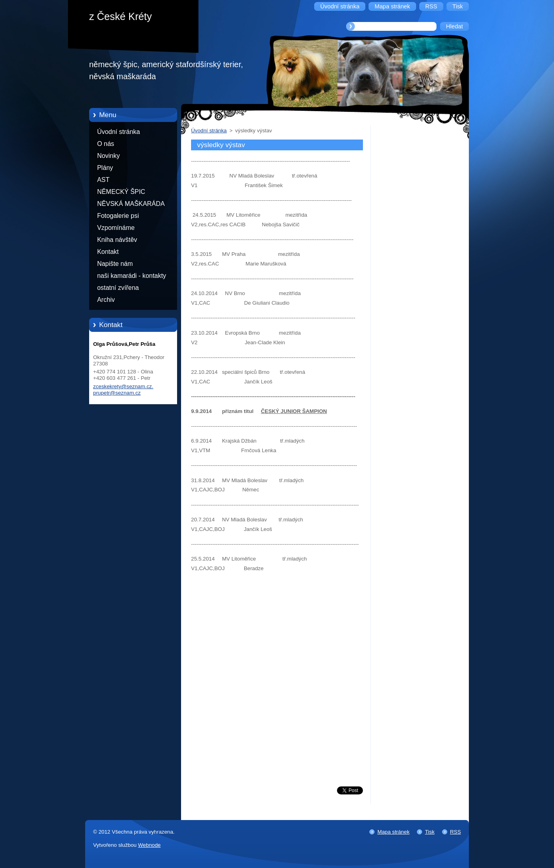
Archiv (106, 299)
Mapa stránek (393, 832)
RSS (455, 832)
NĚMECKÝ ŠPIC (121, 191)
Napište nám (115, 263)
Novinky (108, 155)
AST (103, 179)
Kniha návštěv (117, 239)
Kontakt (108, 251)
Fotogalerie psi (118, 215)
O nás (105, 143)
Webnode (149, 845)
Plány (105, 167)
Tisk (429, 832)
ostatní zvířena (118, 287)
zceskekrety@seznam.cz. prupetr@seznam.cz (123, 389)
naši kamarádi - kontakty (131, 275)
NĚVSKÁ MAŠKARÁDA (131, 203)
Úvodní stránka (118, 131)
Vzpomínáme (116, 227)
